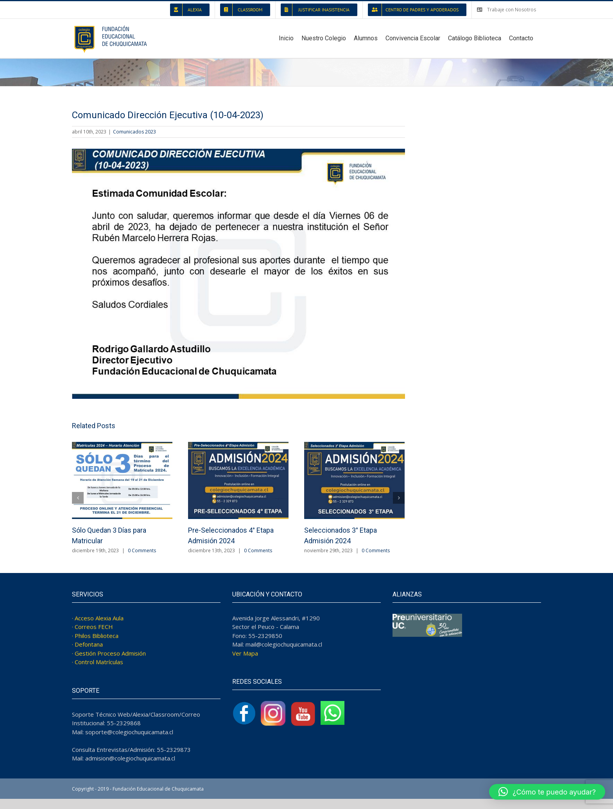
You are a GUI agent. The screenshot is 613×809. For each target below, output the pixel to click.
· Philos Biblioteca (95, 636)
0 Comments (142, 550)
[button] (547, 792)
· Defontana (87, 644)
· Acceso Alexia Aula (98, 618)
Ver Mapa (245, 653)
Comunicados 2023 (134, 131)
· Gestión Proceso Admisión (109, 653)
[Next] (399, 498)
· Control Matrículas (97, 662)
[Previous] (78, 498)
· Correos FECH (92, 627)
